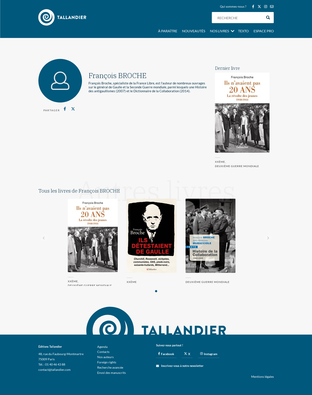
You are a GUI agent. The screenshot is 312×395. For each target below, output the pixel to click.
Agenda (102, 347)
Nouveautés (193, 31)
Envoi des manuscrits (111, 372)
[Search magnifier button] (268, 17)
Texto (243, 31)
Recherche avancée (110, 367)
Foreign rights (106, 362)
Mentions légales (262, 376)
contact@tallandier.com (54, 369)
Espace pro (264, 31)
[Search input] (239, 17)
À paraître (167, 31)
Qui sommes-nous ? (233, 6)
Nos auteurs (105, 357)
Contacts (103, 352)
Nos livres (219, 31)
